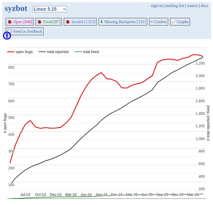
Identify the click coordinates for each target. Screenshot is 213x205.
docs (204, 5)
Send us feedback (24, 31)
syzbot (16, 8)
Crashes (158, 22)
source (192, 5)
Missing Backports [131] (123, 22)
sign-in (156, 5)
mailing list (174, 5)
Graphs (180, 22)
